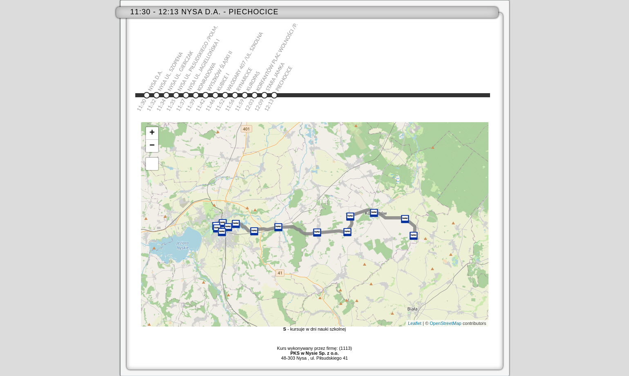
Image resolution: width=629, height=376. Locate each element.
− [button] (151, 146)
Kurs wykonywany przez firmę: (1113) (314, 351)
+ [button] (151, 133)
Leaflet (414, 323)
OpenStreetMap (445, 323)
